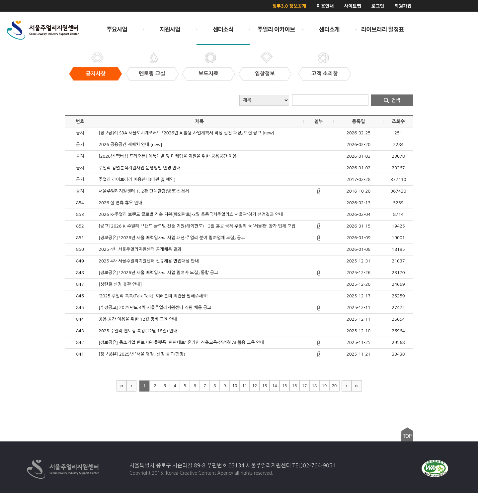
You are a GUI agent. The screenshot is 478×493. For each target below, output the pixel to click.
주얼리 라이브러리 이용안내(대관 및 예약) (137, 179)
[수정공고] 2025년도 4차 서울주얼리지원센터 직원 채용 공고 (155, 307)
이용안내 (325, 5)
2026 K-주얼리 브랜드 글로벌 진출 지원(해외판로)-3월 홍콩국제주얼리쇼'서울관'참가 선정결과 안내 (191, 214)
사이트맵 (352, 5)
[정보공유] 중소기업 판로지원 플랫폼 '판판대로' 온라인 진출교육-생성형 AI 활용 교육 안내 (181, 342)
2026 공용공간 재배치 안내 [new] (130, 144)
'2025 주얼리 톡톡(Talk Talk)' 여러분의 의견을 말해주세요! (154, 296)
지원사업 (170, 29)
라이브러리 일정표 (382, 29)
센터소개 (329, 29)
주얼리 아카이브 (276, 29)
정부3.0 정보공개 (289, 5)
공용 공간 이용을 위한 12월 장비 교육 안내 (138, 319)
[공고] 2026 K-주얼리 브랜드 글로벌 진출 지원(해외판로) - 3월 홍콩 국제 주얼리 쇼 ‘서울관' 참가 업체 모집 (197, 226)
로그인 (377, 5)
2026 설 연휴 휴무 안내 (120, 203)
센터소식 (223, 29)
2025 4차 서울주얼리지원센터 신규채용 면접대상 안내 (149, 261)
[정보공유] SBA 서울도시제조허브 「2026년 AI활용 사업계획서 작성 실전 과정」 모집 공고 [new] (186, 133)
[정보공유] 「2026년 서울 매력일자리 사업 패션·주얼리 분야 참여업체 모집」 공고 (172, 238)
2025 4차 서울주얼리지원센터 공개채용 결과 (140, 249)
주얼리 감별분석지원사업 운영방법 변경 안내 (140, 168)
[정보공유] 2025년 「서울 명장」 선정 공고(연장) (142, 354)
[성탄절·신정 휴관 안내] (120, 284)
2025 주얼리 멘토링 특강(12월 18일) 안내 (138, 331)
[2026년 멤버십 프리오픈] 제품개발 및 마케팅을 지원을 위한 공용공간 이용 (168, 156)
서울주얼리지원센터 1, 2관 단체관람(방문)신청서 (144, 191)
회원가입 (403, 5)
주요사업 (117, 29)
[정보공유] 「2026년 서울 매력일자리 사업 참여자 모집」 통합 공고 (158, 272)
